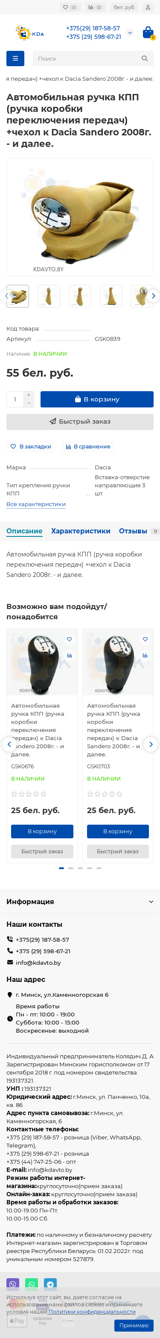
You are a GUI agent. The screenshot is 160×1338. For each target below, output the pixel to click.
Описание (24, 531)
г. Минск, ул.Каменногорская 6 (62, 994)
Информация (80, 902)
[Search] (93, 58)
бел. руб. (124, 7)
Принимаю (133, 1325)
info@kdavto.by (38, 962)
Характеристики (81, 531)
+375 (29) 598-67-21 (93, 36)
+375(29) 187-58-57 (93, 28)
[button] (6, 296)
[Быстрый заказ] (80, 422)
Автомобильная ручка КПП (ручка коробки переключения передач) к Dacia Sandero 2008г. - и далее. (37, 730)
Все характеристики (36, 504)
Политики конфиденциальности (92, 1312)
